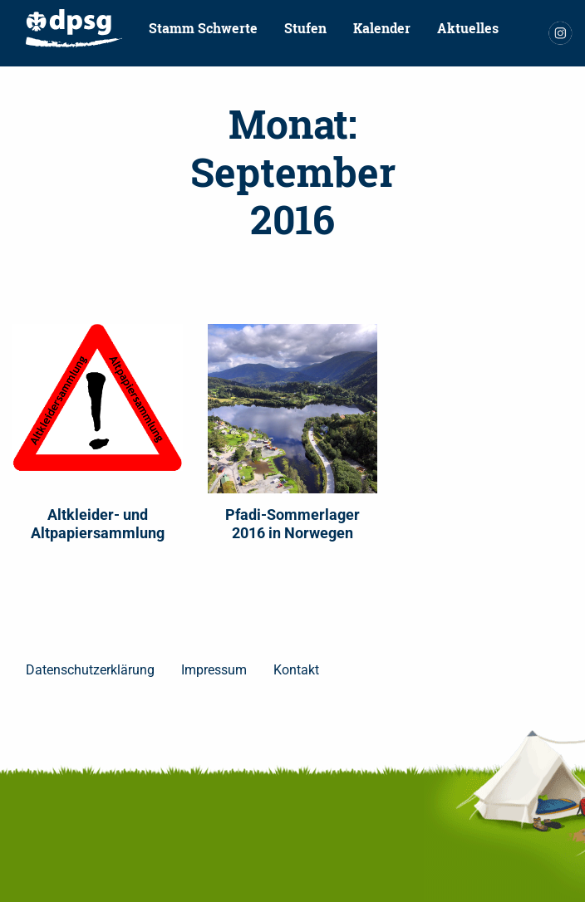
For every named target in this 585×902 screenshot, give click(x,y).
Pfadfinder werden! (163, 72)
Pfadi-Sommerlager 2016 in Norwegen (292, 524)
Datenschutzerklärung (90, 670)
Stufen (305, 28)
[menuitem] (73, 28)
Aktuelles (468, 28)
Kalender (381, 28)
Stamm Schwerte (203, 28)
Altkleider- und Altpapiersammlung (98, 524)
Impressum (214, 670)
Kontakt (51, 72)
